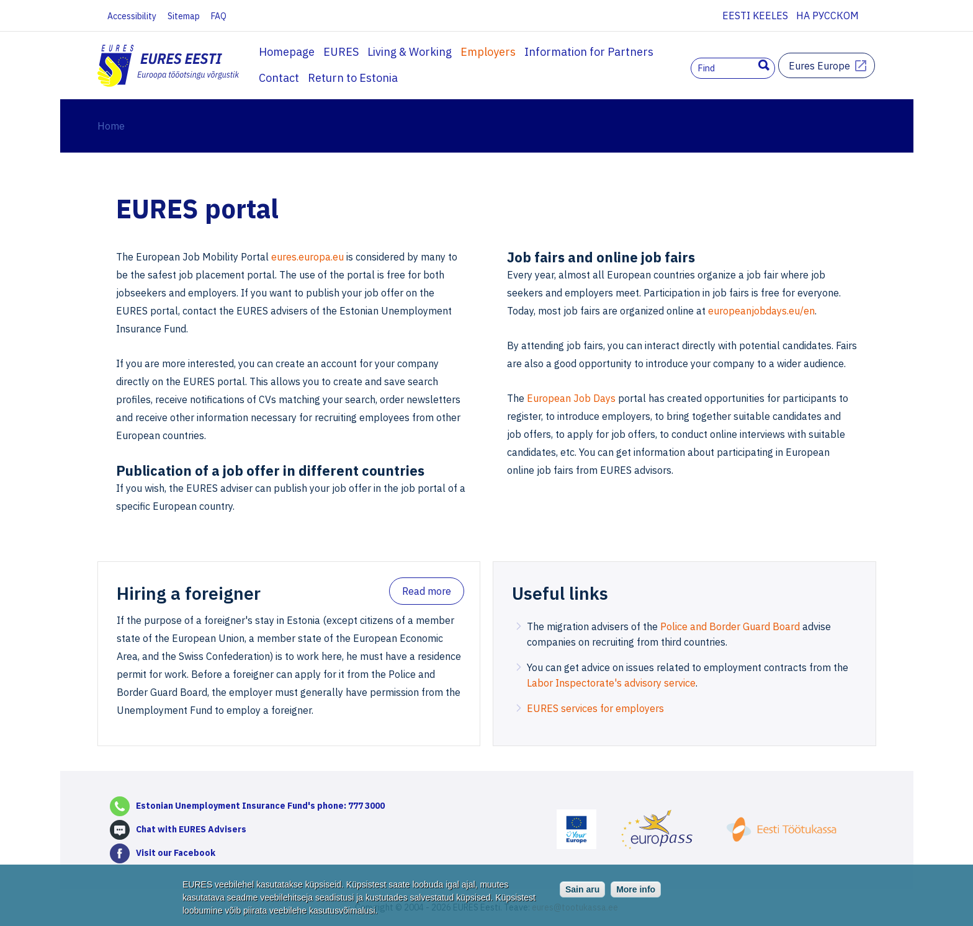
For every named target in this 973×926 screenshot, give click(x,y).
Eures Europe (819, 66)
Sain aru (582, 895)
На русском (827, 15)
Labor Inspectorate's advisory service (611, 683)
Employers (488, 52)
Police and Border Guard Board (730, 626)
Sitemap (184, 16)
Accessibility (131, 16)
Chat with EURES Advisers (191, 829)
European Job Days (571, 398)
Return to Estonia (304, 78)
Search (764, 65)
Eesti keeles (755, 15)
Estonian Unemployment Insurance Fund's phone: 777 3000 (260, 805)
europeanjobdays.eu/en (761, 311)
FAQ (218, 16)
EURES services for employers (595, 708)
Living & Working (409, 52)
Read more (426, 591)
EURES (341, 52)
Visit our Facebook (175, 852)
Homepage (287, 52)
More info (635, 895)
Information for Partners (588, 52)
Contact (682, 52)
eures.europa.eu (307, 257)
